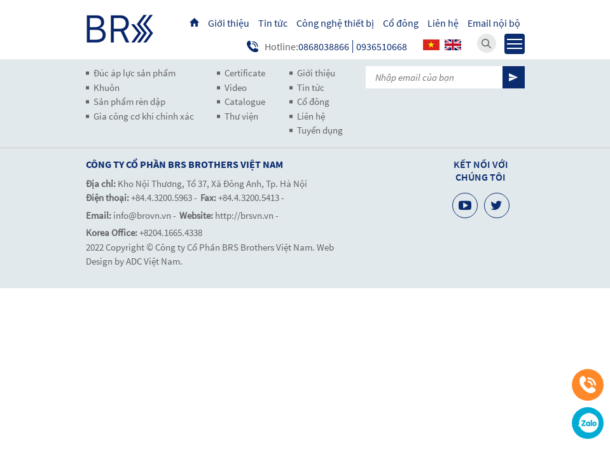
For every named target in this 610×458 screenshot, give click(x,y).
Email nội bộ (494, 23)
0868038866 (323, 46)
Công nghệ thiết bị (335, 23)
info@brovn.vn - (144, 215)
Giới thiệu (228, 23)
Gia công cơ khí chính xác (144, 116)
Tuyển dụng (320, 130)
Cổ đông (401, 23)
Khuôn (107, 87)
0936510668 (381, 46)
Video (236, 87)
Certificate (245, 73)
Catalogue (245, 101)
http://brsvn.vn (244, 215)
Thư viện (241, 116)
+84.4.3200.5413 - (251, 197)
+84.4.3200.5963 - (164, 197)
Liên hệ (443, 23)
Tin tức (273, 23)
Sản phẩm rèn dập (129, 101)
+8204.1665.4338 (170, 232)
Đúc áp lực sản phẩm (135, 73)
